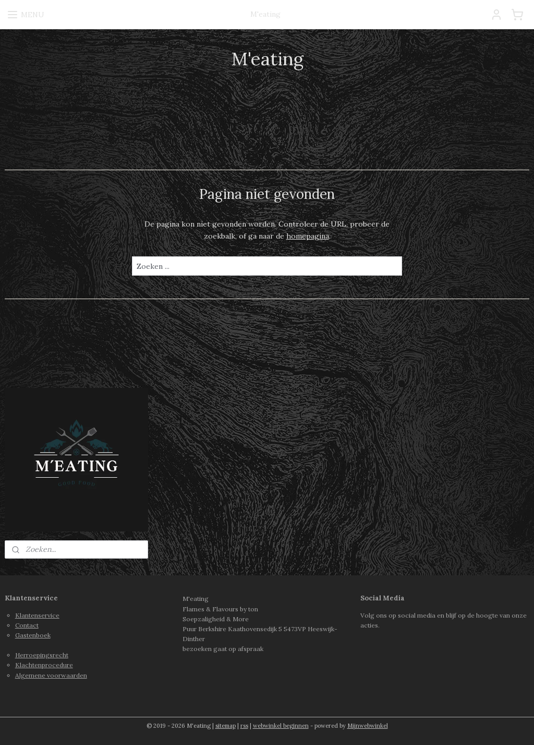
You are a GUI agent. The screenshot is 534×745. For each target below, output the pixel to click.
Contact (27, 625)
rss (244, 725)
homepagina (307, 236)
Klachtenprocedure (44, 665)
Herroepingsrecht (41, 655)
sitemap (225, 725)
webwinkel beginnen (281, 725)
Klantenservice (37, 615)
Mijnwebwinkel (367, 725)
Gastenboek (33, 635)
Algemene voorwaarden (51, 675)
